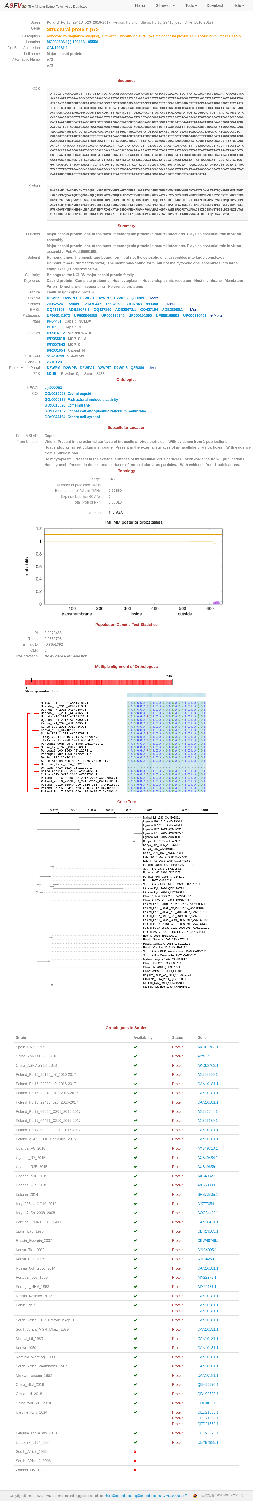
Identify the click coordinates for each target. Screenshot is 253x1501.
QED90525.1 (208, 1433)
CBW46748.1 (208, 1241)
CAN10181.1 (57, 48)
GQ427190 (104, 310)
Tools (191, 5)
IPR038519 (56, 339)
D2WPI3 (71, 298)
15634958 (115, 304)
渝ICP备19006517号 (173, 1496)
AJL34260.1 (207, 1259)
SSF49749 (56, 356)
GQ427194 (151, 310)
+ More (152, 298)
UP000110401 (196, 316)
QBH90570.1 (208, 1385)
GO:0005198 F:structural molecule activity (81, 400)
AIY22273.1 (207, 1277)
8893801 (155, 304)
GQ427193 (57, 310)
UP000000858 (87, 316)
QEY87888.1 (208, 1442)
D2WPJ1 (88, 298)
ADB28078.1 (80, 310)
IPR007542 (56, 345)
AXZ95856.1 (208, 1075)
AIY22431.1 (207, 1287)
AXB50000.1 (208, 1185)
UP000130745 (115, 316)
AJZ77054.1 (207, 1204)
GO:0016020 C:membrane (67, 405)
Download (215, 5)
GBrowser (165, 5)
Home (140, 5)
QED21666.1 (208, 1418)
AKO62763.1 (208, 1047)
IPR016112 (56, 333)
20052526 (57, 304)
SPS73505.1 (208, 1194)
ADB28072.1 (127, 310)
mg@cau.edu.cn (144, 1496)
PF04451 (55, 321)
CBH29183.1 (208, 1231)
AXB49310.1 (208, 1148)
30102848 (135, 304)
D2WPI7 (106, 298)
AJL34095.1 (207, 1250)
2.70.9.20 (55, 362)
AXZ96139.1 (208, 1121)
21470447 (95, 304)
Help (238, 5)
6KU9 (51, 374)
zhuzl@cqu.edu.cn (118, 1496)
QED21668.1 (208, 1424)
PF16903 (55, 327)
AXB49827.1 (208, 1176)
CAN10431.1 (208, 1222)
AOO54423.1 (208, 1213)
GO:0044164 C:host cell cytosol (72, 417)
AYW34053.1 (208, 1056)
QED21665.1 (208, 1412)
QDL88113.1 (208, 1403)
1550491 (76, 304)
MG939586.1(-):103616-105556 (72, 42)
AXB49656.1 (208, 1167)
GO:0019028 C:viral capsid (68, 394)
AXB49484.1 (208, 1158)
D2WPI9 (55, 298)
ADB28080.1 (174, 310)
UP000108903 (169, 316)
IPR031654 (56, 350)
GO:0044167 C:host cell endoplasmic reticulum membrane (95, 411)
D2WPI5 (122, 298)
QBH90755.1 (208, 1394)
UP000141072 (60, 316)
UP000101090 (142, 316)
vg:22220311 (56, 388)
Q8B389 (138, 298)
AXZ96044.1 (208, 1112)
